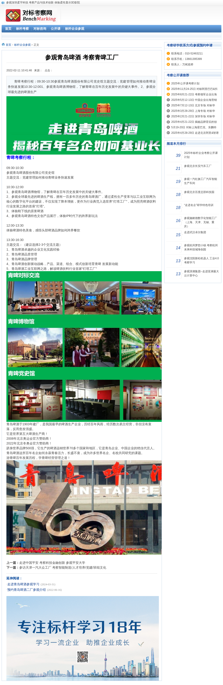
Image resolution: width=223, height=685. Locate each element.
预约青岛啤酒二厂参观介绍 (26, 589)
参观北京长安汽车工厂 (198, 166)
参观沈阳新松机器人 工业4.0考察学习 (201, 260)
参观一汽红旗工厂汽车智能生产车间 (200, 181)
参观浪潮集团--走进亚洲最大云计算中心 (201, 273)
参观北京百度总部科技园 (199, 192)
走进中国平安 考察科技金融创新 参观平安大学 (52, 563)
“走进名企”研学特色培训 (198, 205)
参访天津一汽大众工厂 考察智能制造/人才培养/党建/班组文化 (62, 567)
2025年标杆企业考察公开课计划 (201, 155)
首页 (8, 44)
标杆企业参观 (22, 44)
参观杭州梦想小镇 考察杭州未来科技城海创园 (201, 247)
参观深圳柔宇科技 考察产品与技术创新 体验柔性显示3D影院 (43, 2)
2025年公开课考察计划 (185, 83)
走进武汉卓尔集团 (195, 232)
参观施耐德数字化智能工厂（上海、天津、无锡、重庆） (200, 222)
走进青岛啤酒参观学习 (23, 584)
